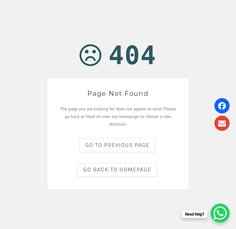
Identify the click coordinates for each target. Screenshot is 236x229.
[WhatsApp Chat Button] (220, 213)
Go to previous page (117, 145)
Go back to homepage (117, 169)
